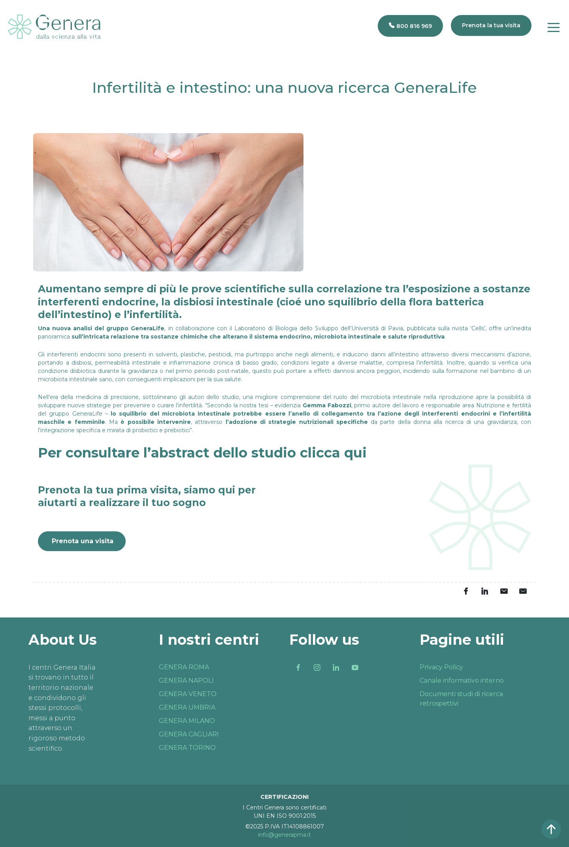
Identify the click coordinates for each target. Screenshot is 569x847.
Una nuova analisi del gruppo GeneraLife (101, 328)
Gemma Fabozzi (327, 405)
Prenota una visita (82, 541)
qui (355, 452)
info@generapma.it (284, 834)
